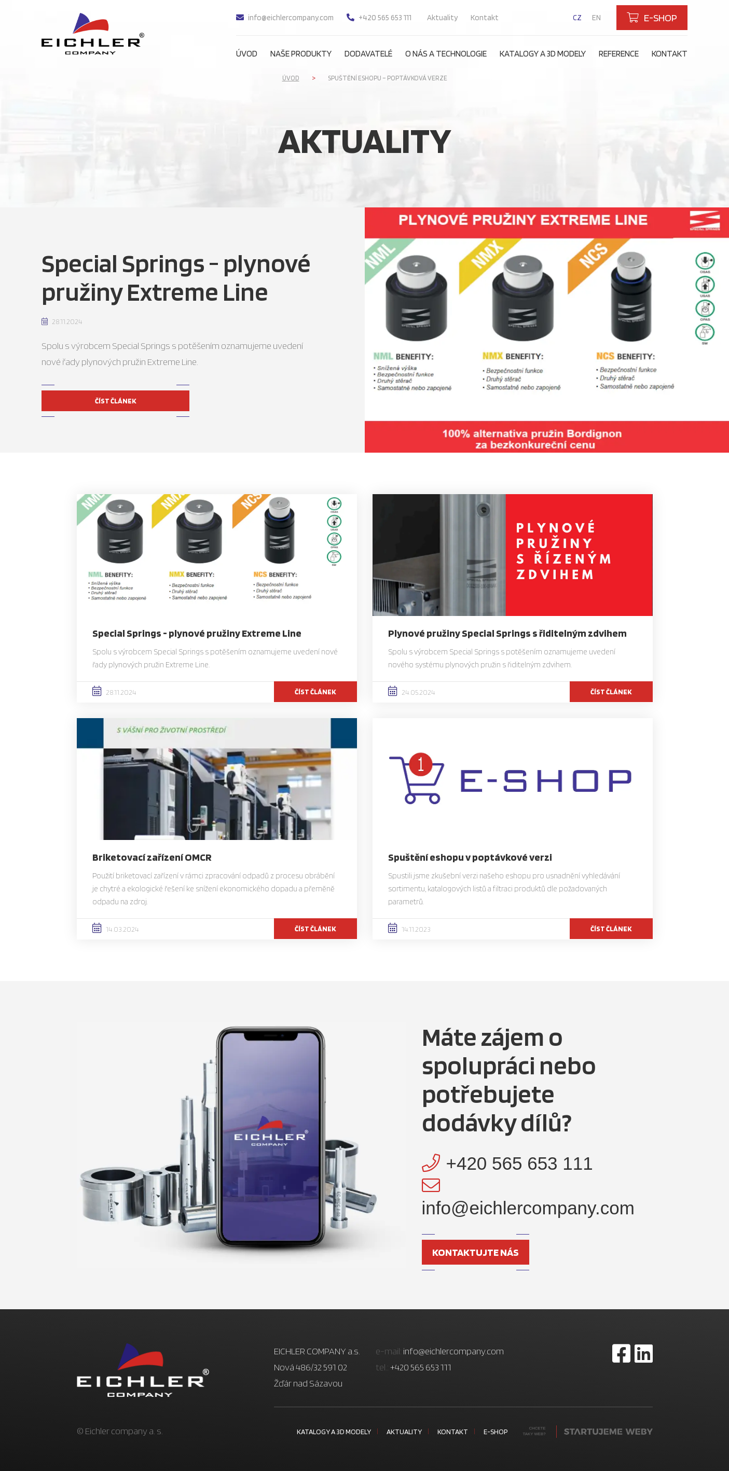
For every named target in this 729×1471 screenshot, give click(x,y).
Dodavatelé (368, 53)
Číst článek (315, 692)
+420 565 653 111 (379, 17)
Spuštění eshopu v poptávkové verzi (470, 857)
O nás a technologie (446, 53)
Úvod (246, 53)
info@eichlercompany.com (285, 17)
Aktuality (442, 17)
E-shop (652, 17)
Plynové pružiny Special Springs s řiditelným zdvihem (507, 633)
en (596, 17)
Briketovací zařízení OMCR (152, 857)
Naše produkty (301, 53)
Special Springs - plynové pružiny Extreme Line (196, 633)
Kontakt (485, 17)
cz (577, 17)
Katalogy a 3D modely (543, 53)
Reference (619, 53)
